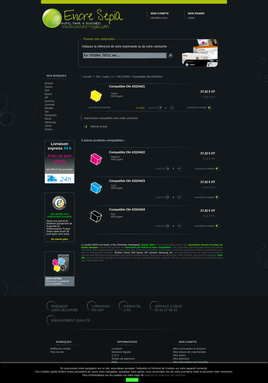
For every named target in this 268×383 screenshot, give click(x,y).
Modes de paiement (123, 358)
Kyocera (49, 101)
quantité (160, 169)
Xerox (48, 125)
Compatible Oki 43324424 (127, 209)
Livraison (117, 348)
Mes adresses (181, 358)
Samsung (50, 122)
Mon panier (196, 13)
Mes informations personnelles (190, 362)
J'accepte (132, 379)
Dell (47, 90)
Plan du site (57, 351)
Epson (48, 93)
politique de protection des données (164, 375)
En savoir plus (59, 239)
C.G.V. (115, 355)
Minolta (49, 108)
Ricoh (48, 118)
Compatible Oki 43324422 (127, 152)
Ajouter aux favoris (99, 108)
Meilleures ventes (60, 348)
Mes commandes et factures (189, 348)
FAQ (114, 361)
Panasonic (51, 115)
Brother (49, 83)
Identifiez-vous (159, 17)
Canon (48, 86)
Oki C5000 (123, 76)
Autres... (49, 129)
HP (46, 97)
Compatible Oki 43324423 (127, 180)
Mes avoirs (179, 355)
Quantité (153, 108)
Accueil (87, 76)
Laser (106, 76)
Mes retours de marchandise (189, 352)
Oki (47, 111)
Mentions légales (121, 351)
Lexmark (50, 104)
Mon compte (160, 13)
